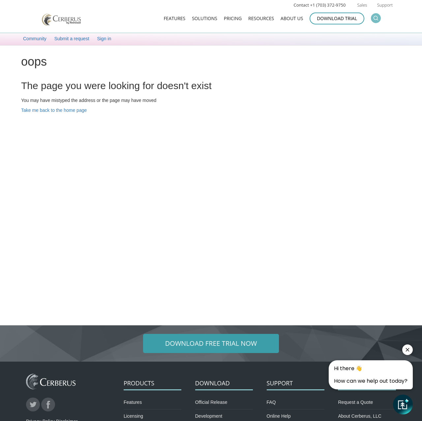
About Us (292, 18)
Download (212, 383)
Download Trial (337, 18)
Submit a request (71, 38)
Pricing (233, 18)
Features (174, 18)
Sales (362, 5)
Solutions (204, 18)
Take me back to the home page (54, 110)
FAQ (271, 402)
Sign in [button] (104, 38)
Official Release (211, 402)
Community (34, 38)
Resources (261, 18)
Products (139, 383)
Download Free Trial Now (211, 343)
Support (385, 5)
